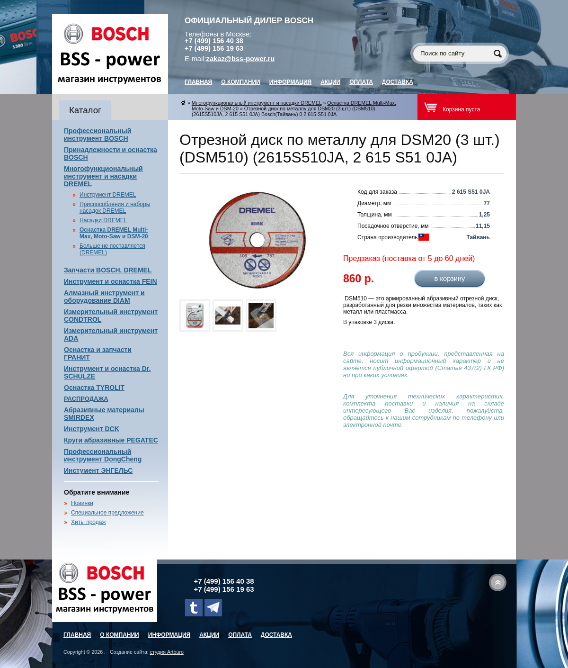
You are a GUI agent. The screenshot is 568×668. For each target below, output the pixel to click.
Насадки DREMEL (103, 220)
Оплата (361, 82)
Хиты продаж (88, 522)
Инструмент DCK (91, 429)
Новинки (82, 503)
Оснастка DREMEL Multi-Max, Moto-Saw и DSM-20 (114, 233)
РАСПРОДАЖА (86, 398)
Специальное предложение (107, 512)
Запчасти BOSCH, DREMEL (108, 270)
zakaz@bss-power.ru (240, 59)
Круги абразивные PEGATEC (111, 440)
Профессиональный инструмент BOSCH (97, 134)
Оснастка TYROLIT (94, 387)
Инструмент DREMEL (108, 194)
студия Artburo (167, 652)
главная (198, 82)
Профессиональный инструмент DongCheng (103, 455)
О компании (240, 82)
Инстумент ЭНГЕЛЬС (98, 470)
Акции (330, 82)
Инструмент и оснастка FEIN (110, 281)
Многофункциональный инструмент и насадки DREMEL (103, 176)
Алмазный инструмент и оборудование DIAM (104, 296)
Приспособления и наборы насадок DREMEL (115, 207)
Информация (290, 82)
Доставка (397, 82)
